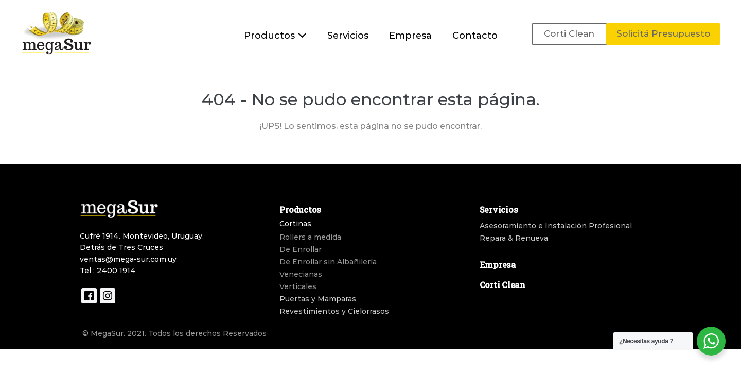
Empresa (410, 35)
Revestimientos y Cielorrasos (334, 311)
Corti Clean (569, 33)
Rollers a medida (310, 237)
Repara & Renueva (514, 238)
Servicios (347, 35)
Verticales (297, 286)
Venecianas (300, 274)
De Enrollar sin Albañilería (328, 261)
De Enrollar (300, 249)
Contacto (475, 35)
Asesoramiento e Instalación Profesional (556, 225)
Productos (275, 35)
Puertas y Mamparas (317, 298)
